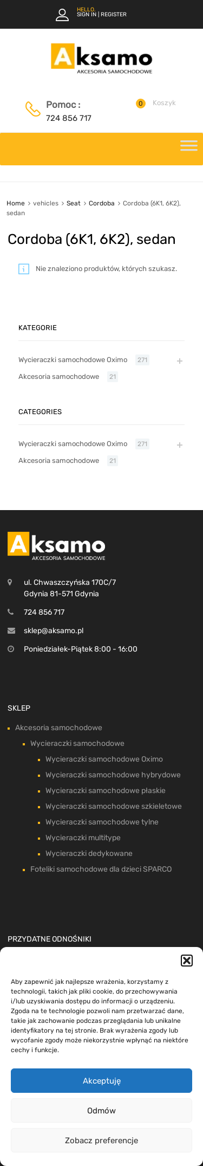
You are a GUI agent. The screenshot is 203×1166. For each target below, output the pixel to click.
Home (15, 203)
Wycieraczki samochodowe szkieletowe (113, 806)
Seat (74, 203)
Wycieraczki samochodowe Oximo (72, 360)
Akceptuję (102, 1081)
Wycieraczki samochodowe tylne (102, 822)
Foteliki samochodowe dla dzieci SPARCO (101, 869)
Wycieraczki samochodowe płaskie (105, 790)
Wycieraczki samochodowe (77, 743)
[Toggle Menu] (189, 149)
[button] (186, 960)
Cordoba (102, 203)
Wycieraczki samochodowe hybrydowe (113, 775)
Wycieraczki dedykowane (89, 853)
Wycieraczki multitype (83, 837)
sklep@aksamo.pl (53, 630)
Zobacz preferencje (101, 1140)
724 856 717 (68, 118)
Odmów (101, 1111)
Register (114, 14)
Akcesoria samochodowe (58, 376)
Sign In (86, 14)
